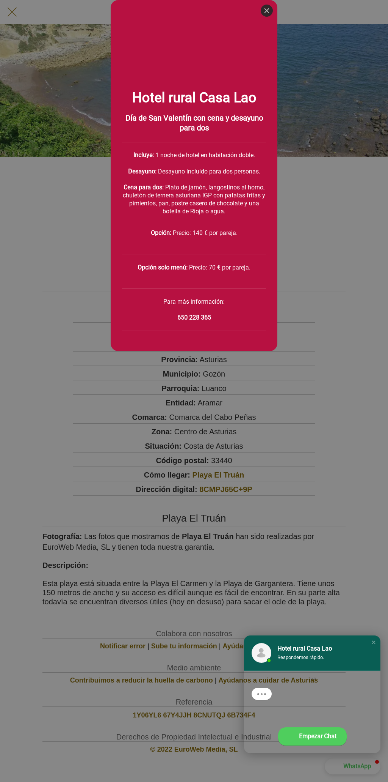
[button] (373, 642)
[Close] (267, 11)
